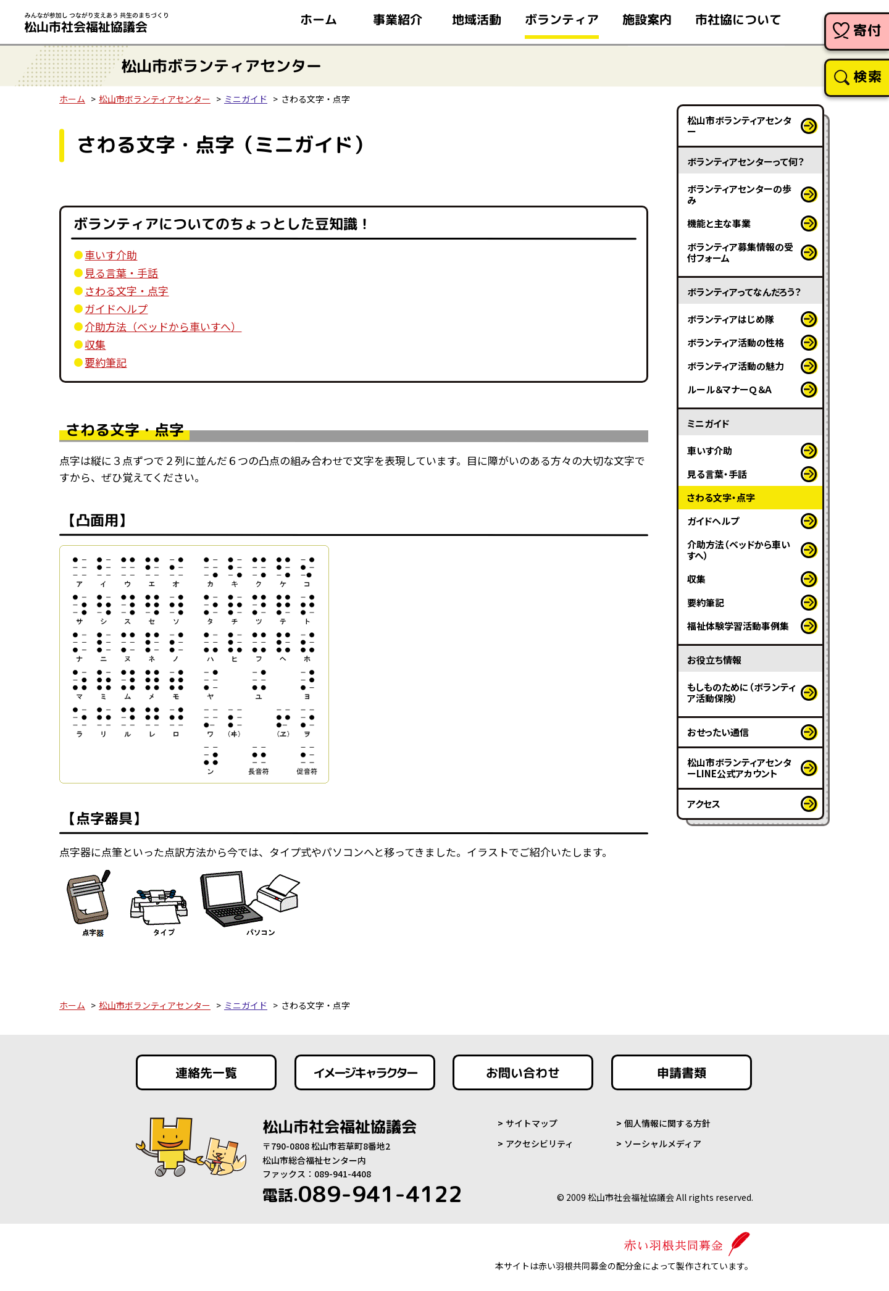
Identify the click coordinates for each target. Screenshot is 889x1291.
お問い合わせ (523, 1072)
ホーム (72, 99)
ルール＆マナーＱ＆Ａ (729, 389)
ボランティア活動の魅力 (735, 365)
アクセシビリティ (540, 1143)
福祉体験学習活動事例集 (738, 625)
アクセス (703, 803)
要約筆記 (106, 362)
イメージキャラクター (365, 1072)
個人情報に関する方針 (667, 1123)
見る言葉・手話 (121, 272)
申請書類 (681, 1072)
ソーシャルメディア (662, 1143)
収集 (95, 344)
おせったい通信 (718, 731)
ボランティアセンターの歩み (739, 194)
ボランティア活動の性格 (735, 342)
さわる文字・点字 (127, 290)
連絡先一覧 (206, 1072)
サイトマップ (531, 1123)
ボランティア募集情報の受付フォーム (740, 252)
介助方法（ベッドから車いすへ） (163, 326)
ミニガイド (245, 99)
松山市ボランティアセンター (155, 99)
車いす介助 (111, 254)
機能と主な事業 (719, 223)
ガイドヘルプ (116, 308)
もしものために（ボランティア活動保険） (741, 692)
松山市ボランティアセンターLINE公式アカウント (739, 768)
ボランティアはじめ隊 (730, 318)
